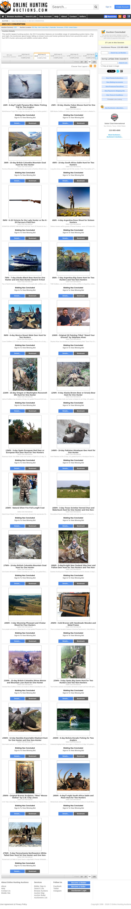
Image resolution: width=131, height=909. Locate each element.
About (3, 886)
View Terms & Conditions (114, 95)
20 (86, 62)
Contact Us (5, 891)
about (64, 16)
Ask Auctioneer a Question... (113, 107)
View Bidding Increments (114, 82)
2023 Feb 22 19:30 (42, 56)
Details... (17, 123)
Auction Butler (40, 895)
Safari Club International (115, 118)
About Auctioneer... (114, 135)
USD (15, 27)
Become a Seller (78, 887)
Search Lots (39, 888)
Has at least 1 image (110, 66)
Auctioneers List (40, 898)
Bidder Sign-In (40, 886)
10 (82, 62)
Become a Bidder (78, 883)
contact (73, 16)
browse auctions (15, 16)
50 (90, 62)
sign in (108, 7)
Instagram (57, 891)
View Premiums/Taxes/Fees (115, 86)
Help (3, 888)
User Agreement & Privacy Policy (13, 904)
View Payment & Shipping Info (115, 91)
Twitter (56, 888)
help (56, 16)
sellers (82, 16)
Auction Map (39, 893)
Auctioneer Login (78, 891)
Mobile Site (5, 893)
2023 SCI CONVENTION (36, 21)
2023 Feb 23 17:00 (74, 56)
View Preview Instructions (114, 78)
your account (45, 16)
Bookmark (32, 123)
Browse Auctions (41, 891)
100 (94, 62)
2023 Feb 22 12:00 (25, 56)
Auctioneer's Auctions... (114, 137)
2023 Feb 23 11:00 (58, 56)
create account (122, 7)
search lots (30, 16)
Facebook (57, 886)
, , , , (54, 27)
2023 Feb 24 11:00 (90, 56)
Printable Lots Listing (115, 99)
